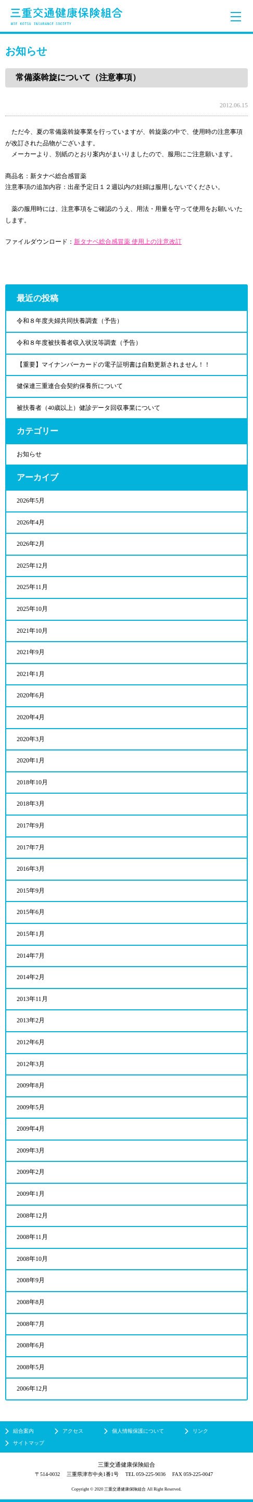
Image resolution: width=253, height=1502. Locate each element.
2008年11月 (32, 1237)
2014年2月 (31, 977)
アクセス (72, 1431)
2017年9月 (31, 825)
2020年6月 (31, 695)
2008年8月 (31, 1302)
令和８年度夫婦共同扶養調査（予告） (70, 320)
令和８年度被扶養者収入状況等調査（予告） (79, 342)
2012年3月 (31, 1064)
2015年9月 (31, 890)
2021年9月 (31, 652)
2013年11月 (32, 999)
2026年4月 (31, 522)
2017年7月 (31, 847)
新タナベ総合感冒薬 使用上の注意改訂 (128, 241)
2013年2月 (31, 1020)
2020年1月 (31, 760)
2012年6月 (31, 1042)
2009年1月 (31, 1193)
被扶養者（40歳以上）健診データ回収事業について (88, 407)
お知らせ (29, 454)
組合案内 (23, 1431)
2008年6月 (31, 1345)
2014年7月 (31, 955)
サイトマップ (28, 1443)
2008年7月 (31, 1324)
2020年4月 (31, 717)
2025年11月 (32, 587)
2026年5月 (31, 500)
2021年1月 (31, 674)
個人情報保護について (138, 1431)
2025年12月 (32, 565)
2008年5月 (31, 1367)
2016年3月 (31, 868)
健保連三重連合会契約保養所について (70, 386)
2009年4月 (31, 1128)
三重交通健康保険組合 (66, 16)
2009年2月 (31, 1171)
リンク (200, 1431)
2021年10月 (32, 630)
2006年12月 (32, 1388)
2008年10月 (32, 1258)
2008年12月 (32, 1215)
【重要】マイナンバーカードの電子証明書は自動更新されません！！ (113, 364)
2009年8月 (31, 1085)
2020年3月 (31, 739)
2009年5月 (31, 1107)
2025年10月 (32, 608)
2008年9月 (31, 1280)
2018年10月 (32, 782)
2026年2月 (31, 543)
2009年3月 (31, 1150)
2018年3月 (31, 803)
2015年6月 (31, 912)
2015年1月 (31, 933)
